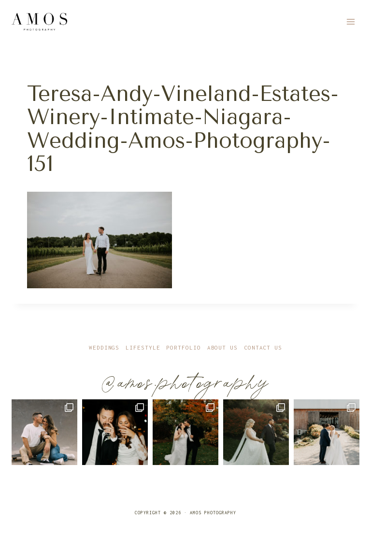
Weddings (104, 347)
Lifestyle (143, 347)
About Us (222, 347)
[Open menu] (350, 21)
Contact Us (263, 347)
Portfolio (183, 347)
